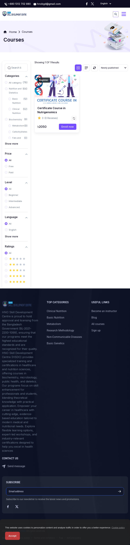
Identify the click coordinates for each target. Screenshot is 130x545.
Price (8, 153)
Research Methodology (60, 330)
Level (8, 182)
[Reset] (94, 67)
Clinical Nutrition (16, 111)
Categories (12, 76)
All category (15, 82)
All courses (97, 324)
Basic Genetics (55, 343)
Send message (13, 466)
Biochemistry (15, 119)
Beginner (13, 195)
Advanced (14, 207)
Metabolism (18, 125)
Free (11, 166)
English (12, 229)
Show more (11, 143)
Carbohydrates (19, 131)
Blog (94, 317)
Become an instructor (104, 311)
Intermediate (15, 201)
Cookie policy (118, 527)
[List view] (86, 67)
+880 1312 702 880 (17, 4)
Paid (11, 172)
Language (11, 217)
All (10, 160)
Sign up (96, 330)
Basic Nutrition (16, 101)
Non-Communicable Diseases (64, 337)
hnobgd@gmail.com (47, 4)
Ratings (9, 246)
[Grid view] (78, 67)
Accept (12, 535)
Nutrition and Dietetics (15, 90)
